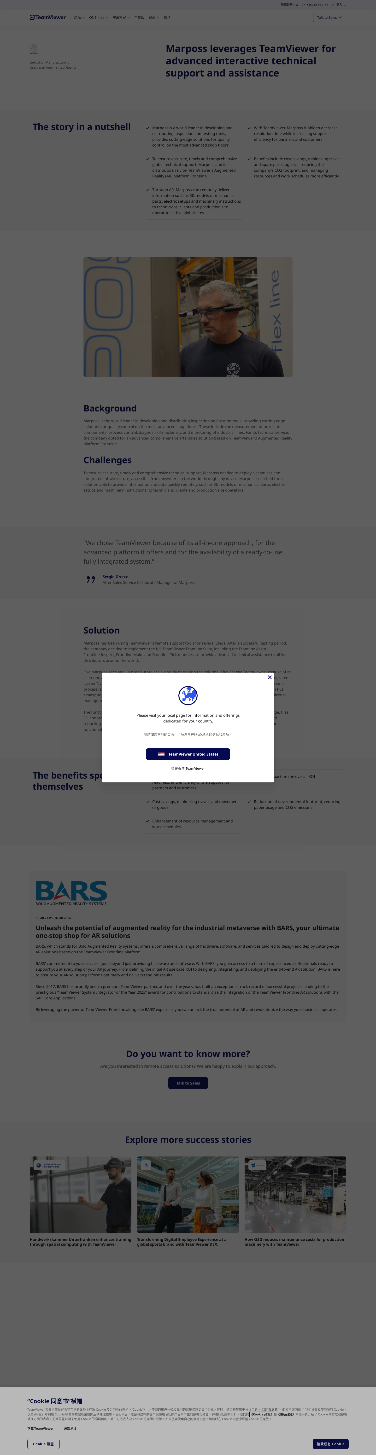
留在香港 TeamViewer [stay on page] (188, 768)
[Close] (269, 677)
